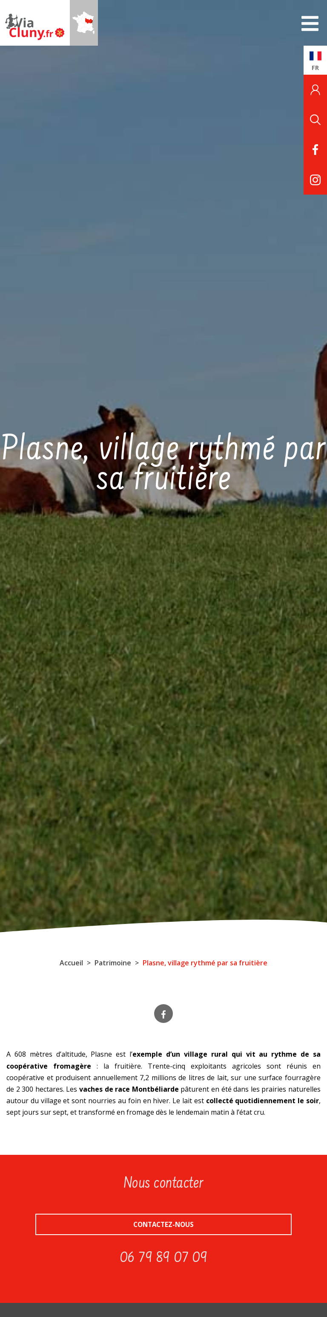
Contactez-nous (163, 1224)
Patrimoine (113, 962)
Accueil (71, 962)
